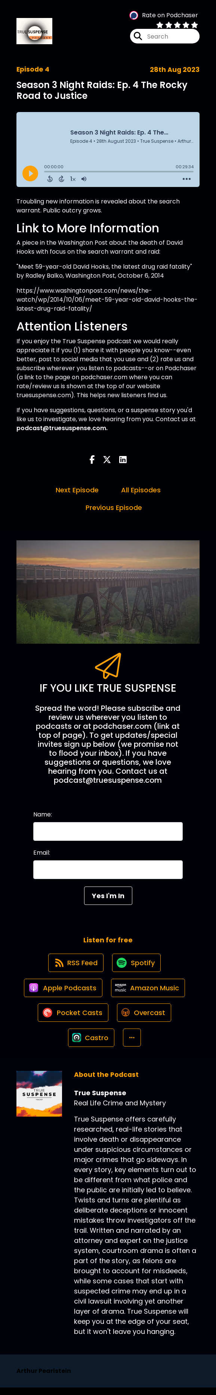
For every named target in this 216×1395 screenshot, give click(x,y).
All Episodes (141, 491)
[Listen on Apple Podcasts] (62, 991)
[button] (132, 1045)
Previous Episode (114, 508)
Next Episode (77, 491)
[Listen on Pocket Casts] (72, 1018)
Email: (41, 853)
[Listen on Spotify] (136, 965)
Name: (42, 815)
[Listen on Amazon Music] (148, 991)
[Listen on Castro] (90, 1044)
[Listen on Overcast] (144, 1018)
